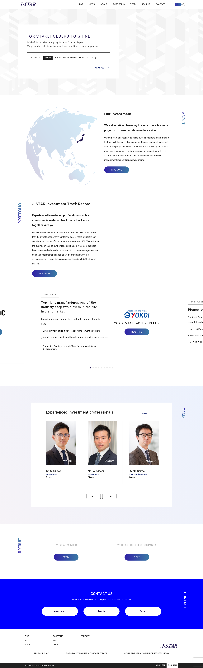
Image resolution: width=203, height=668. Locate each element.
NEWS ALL (102, 68)
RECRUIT (146, 4)
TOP (81, 4)
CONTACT (160, 4)
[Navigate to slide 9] (112, 367)
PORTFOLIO (119, 4)
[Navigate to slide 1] (90, 367)
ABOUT (103, 4)
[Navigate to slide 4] (98, 367)
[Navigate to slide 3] (96, 367)
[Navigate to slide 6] (104, 367)
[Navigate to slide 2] (93, 367)
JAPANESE (160, 665)
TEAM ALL (149, 414)
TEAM (133, 4)
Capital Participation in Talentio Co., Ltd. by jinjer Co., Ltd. (82, 57)
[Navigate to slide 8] (110, 367)
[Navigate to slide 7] (107, 367)
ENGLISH (172, 665)
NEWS (92, 4)
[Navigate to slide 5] (101, 367)
